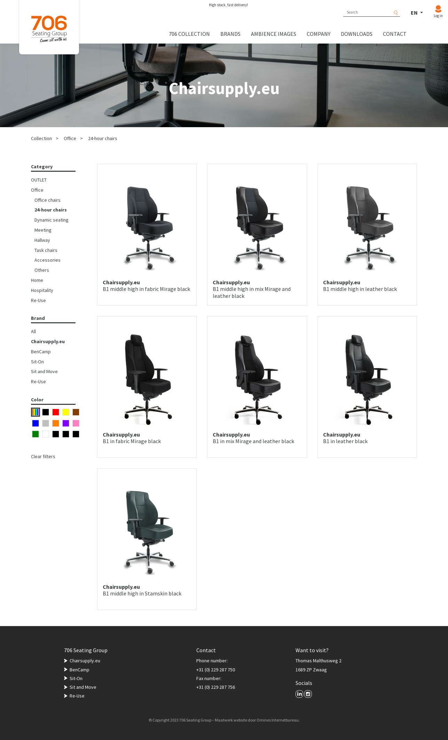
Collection (41, 138)
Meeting (43, 230)
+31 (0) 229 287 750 (215, 669)
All (33, 331)
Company (318, 33)
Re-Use (38, 300)
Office (70, 138)
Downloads (356, 33)
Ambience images (273, 33)
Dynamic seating (51, 220)
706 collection (189, 33)
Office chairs (47, 200)
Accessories (47, 260)
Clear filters (43, 456)
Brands (230, 33)
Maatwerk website (231, 720)
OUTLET (39, 180)
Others (41, 270)
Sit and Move (44, 371)
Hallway (42, 240)
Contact (395, 33)
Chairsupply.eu (48, 341)
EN (415, 12)
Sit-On (37, 362)
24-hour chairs (102, 138)
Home (37, 280)
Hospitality (42, 290)
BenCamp (41, 351)
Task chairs (45, 250)
